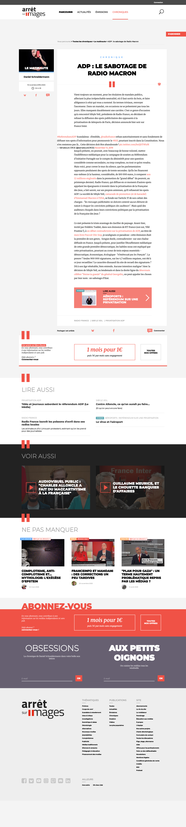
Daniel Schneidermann (36, 103)
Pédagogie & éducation (91, 777)
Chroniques (120, 12)
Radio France (81, 347)
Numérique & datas (89, 748)
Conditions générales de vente (147, 787)
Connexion (158, 2)
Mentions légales (142, 784)
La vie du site (141, 736)
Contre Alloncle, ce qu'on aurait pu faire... (123, 430)
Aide (138, 771)
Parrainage (140, 742)
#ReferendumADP (66, 163)
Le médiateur (141, 739)
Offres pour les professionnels (147, 774)
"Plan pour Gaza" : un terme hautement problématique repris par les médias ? (141, 602)
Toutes (111, 732)
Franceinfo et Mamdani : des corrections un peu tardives (92, 601)
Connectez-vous (30, 386)
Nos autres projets (143, 755)
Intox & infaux (87, 742)
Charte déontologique (144, 758)
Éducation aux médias (144, 745)
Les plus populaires (116, 752)
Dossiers (112, 745)
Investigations (87, 745)
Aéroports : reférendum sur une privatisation (131, 444)
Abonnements (141, 732)
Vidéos (111, 748)
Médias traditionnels (89, 771)
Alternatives (86, 755)
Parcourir (66, 12)
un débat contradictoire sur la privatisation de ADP (113, 257)
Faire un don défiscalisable (146, 777)
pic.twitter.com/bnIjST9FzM (134, 171)
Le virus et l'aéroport (109, 448)
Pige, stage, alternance (145, 768)
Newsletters (141, 781)
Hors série (86, 811)
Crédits (139, 790)
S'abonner (174, 34)
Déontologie (87, 752)
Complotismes (87, 764)
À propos (139, 748)
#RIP (115, 167)
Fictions (85, 732)
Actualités (84, 12)
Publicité (85, 768)
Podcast (139, 797)
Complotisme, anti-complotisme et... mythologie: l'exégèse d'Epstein (41, 602)
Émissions (101, 12)
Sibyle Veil (97, 347)
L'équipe (139, 752)
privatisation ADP (115, 347)
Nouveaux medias (89, 758)
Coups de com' (87, 736)
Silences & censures (89, 774)
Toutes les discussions (144, 764)
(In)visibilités (87, 761)
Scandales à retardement (91, 739)
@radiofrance (108, 163)
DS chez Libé (98, 811)
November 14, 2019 (104, 174)
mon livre (88, 261)
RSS (137, 793)
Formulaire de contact (144, 761)
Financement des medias (91, 781)
